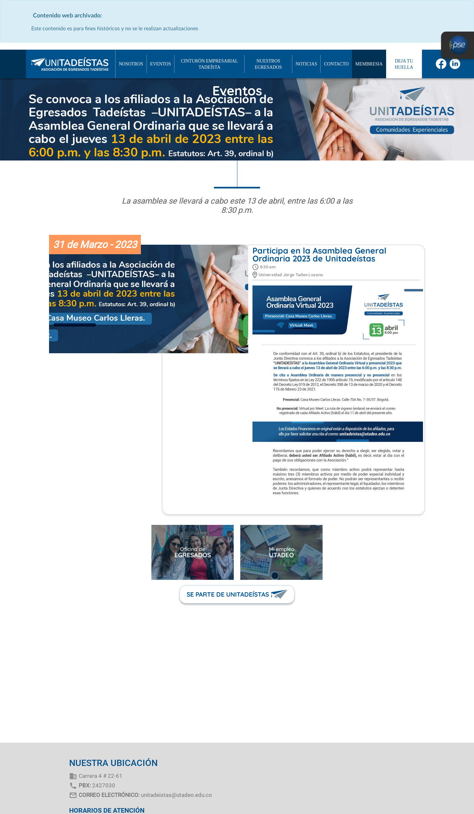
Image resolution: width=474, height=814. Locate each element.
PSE (457, 45)
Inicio (13, 64)
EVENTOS (160, 64)
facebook (441, 64)
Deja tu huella (404, 64)
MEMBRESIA (368, 64)
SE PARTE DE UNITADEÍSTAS (228, 594)
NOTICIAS (306, 64)
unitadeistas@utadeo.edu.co (176, 795)
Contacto (336, 64)
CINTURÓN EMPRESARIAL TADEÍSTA (209, 64)
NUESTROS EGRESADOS (268, 64)
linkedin (455, 64)
